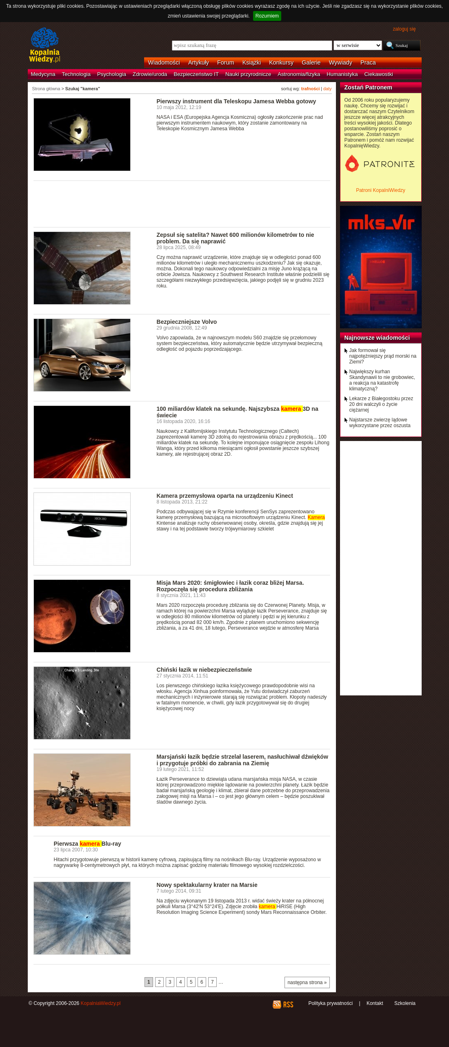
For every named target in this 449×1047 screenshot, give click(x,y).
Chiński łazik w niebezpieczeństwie (204, 669)
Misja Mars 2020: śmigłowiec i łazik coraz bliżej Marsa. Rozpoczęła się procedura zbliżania (230, 586)
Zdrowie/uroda (150, 74)
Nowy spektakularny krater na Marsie (207, 885)
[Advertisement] (182, 203)
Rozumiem (267, 16)
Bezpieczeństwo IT (196, 74)
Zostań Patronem (369, 87)
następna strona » (307, 982)
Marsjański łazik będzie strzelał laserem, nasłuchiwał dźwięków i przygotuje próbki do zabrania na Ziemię (242, 759)
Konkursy (281, 62)
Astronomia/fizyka (299, 74)
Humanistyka (342, 74)
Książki (251, 62)
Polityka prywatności (330, 1003)
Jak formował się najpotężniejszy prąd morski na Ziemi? (383, 356)
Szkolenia (405, 1003)
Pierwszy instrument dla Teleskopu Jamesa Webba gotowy (236, 101)
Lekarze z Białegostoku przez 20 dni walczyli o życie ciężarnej (381, 404)
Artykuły (198, 62)
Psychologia (111, 74)
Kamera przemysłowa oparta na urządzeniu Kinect (225, 495)
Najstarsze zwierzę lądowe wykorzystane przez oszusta (380, 422)
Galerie (311, 62)
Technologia (76, 74)
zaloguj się (404, 29)
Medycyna (43, 74)
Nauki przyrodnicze (248, 74)
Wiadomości (164, 62)
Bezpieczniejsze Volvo (187, 322)
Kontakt (375, 1003)
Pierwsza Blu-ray (87, 843)
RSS (288, 1004)
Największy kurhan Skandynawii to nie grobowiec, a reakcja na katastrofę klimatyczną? (382, 380)
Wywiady (340, 62)
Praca (368, 62)
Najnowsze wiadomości (377, 337)
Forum (225, 62)
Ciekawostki (379, 74)
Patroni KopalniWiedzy (380, 190)
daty (327, 88)
